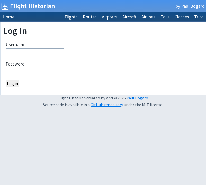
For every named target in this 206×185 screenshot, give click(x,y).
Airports (109, 17)
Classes (182, 17)
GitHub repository (107, 104)
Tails (164, 17)
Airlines (148, 17)
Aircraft (129, 17)
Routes (90, 17)
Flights (71, 17)
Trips (199, 17)
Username (15, 45)
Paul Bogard (193, 6)
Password (15, 64)
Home (8, 17)
